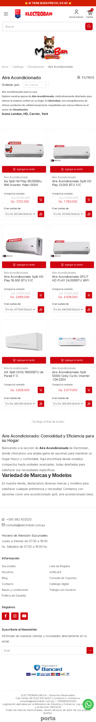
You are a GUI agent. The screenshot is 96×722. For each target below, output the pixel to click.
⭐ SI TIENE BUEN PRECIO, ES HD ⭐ (48, 3)
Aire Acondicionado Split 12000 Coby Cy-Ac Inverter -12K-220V (71, 375)
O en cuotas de (12, 208)
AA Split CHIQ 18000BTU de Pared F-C (23, 374)
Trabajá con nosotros (62, 590)
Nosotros (8, 572)
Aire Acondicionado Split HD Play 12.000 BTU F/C (72, 183)
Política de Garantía (14, 595)
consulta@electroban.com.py (23, 525)
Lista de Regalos (59, 566)
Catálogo (18, 66)
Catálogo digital (59, 584)
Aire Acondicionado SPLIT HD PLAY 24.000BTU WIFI (70, 278)
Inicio (5, 66)
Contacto (7, 584)
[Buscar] (89, 26)
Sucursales (9, 566)
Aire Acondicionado (16, 177)
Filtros (85, 77)
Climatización (35, 66)
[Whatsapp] (88, 704)
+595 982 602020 (17, 519)
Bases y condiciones (15, 590)
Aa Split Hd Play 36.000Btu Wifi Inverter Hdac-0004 (23, 183)
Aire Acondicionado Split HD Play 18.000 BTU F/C (23, 278)
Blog (4, 578)
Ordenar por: (11, 85)
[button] (89, 14)
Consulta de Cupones (63, 578)
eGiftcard (55, 572)
